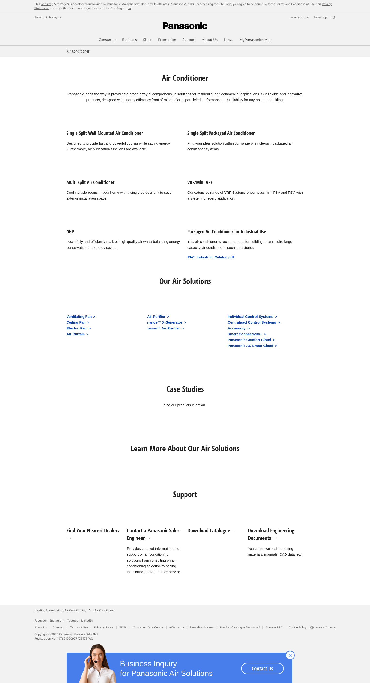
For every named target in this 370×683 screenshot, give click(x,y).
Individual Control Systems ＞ (253, 317)
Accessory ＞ (239, 328)
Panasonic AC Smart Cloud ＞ (253, 346)
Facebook (40, 621)
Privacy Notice (103, 627)
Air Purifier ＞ (158, 317)
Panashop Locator (202, 627)
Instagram (57, 621)
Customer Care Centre (148, 627)
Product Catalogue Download (240, 627)
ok (129, 8)
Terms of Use (79, 627)
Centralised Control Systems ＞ (254, 322)
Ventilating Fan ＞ (81, 317)
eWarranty (176, 627)
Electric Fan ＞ (79, 328)
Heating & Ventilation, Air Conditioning (60, 610)
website (46, 4)
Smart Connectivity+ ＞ (247, 334)
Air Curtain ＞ (78, 334)
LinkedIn (86, 621)
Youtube (72, 621)
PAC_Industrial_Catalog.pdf (210, 257)
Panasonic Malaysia (47, 17)
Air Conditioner (104, 610)
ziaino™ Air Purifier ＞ (166, 328)
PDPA (123, 627)
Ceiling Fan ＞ (78, 322)
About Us (40, 627)
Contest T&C (274, 627)
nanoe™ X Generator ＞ (167, 322)
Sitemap (58, 627)
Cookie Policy (297, 627)
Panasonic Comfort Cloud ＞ (252, 340)
